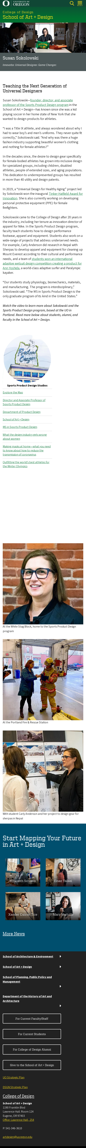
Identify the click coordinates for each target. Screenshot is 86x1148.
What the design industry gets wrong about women (25, 437)
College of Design (18, 1096)
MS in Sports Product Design (20, 427)
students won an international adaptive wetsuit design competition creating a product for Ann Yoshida (42, 263)
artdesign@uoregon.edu (17, 1137)
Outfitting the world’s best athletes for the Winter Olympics (26, 464)
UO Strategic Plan (13, 1077)
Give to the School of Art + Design (32, 1065)
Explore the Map (13, 392)
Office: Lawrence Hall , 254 (18, 1120)
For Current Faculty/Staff (31, 1018)
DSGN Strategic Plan (15, 1087)
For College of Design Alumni (32, 1049)
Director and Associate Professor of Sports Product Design (24, 402)
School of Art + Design (16, 419)
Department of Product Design (21, 412)
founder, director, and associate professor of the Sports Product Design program (38, 102)
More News (14, 933)
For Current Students (32, 1034)
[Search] (72, 3)
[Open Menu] (80, 3)
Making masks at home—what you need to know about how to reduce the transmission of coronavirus (27, 450)
